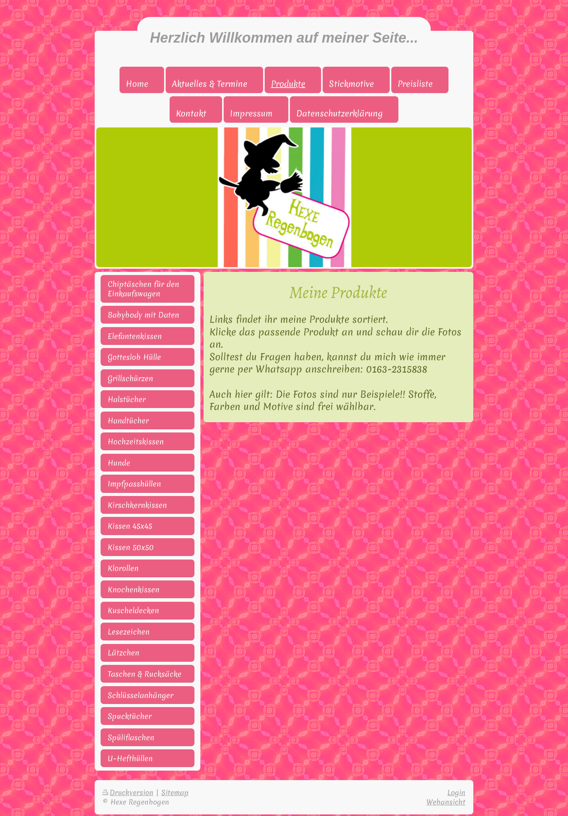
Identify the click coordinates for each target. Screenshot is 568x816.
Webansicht (445, 802)
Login (456, 792)
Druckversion (128, 792)
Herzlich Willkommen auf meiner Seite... (284, 38)
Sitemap (175, 792)
